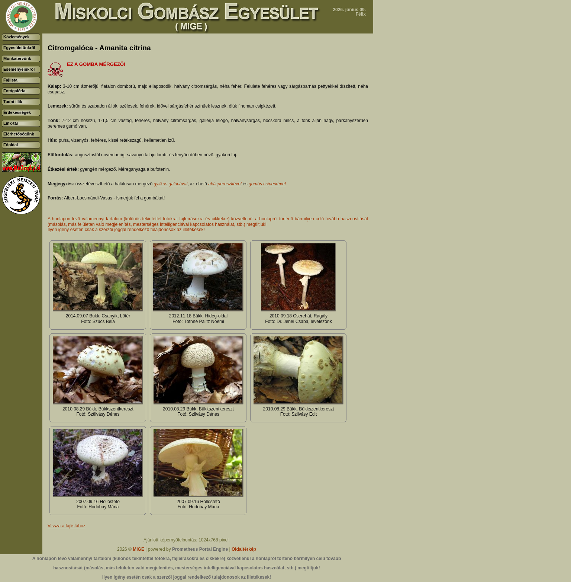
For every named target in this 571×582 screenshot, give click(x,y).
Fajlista (10, 80)
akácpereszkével (224, 183)
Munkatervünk (17, 58)
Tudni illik (12, 101)
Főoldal (10, 145)
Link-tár (10, 123)
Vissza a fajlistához (67, 525)
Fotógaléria (14, 91)
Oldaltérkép (244, 549)
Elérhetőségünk (18, 134)
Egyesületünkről (19, 47)
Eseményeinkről (19, 69)
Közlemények (16, 37)
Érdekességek (17, 112)
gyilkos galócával (170, 183)
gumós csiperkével (267, 183)
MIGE (138, 549)
